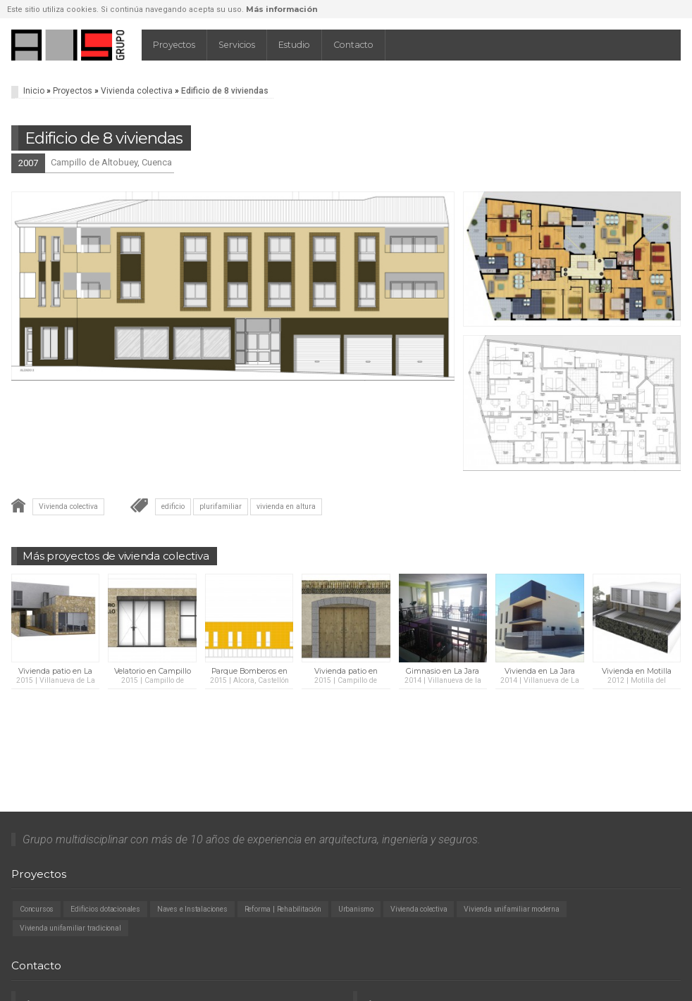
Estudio (294, 44)
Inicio (33, 91)
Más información (282, 9)
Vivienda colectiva (137, 91)
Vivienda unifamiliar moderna (511, 909)
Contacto (353, 44)
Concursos (37, 909)
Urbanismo (355, 909)
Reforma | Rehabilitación (283, 909)
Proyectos (174, 44)
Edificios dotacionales (105, 909)
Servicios (236, 44)
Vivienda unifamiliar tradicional (70, 928)
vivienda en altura (286, 506)
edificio (173, 506)
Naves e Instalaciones (192, 909)
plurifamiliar (220, 506)
